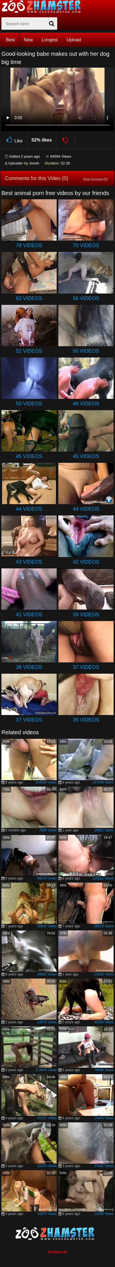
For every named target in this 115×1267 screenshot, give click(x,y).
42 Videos (86, 562)
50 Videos (86, 351)
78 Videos (29, 245)
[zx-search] (29, 23)
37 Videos (86, 667)
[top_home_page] (43, 6)
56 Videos (86, 298)
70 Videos (86, 245)
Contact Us (57, 1252)
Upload (74, 39)
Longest (50, 39)
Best (10, 39)
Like (14, 140)
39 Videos (86, 614)
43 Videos (29, 562)
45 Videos (29, 456)
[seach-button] (51, 23)
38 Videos (29, 667)
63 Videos (29, 298)
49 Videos (86, 403)
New (28, 39)
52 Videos (29, 351)
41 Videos (29, 614)
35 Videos (86, 720)
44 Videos (29, 509)
